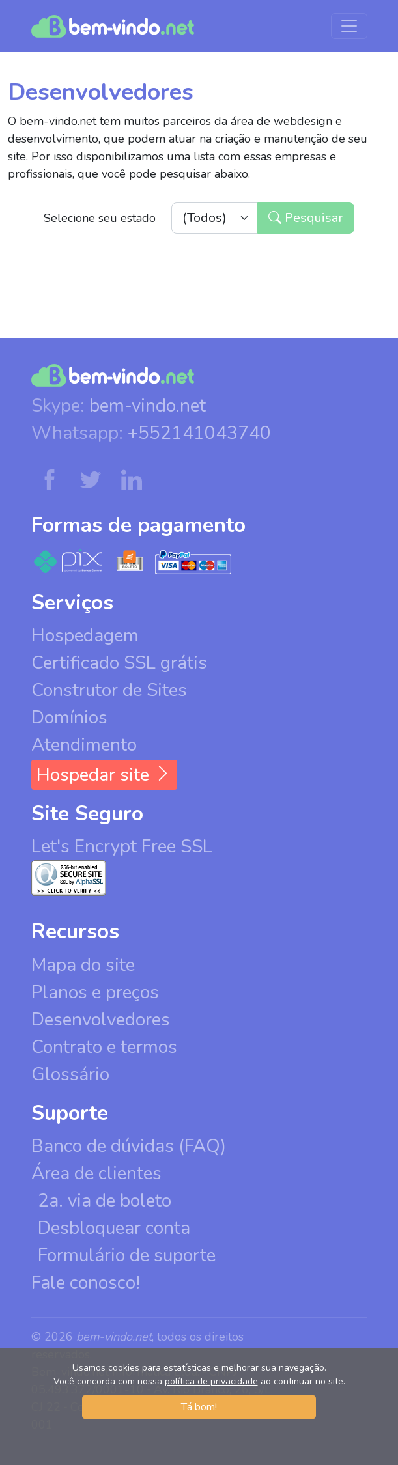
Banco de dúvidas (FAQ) (128, 1146)
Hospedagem (85, 635)
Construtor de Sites (109, 690)
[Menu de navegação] (349, 26)
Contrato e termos (104, 1047)
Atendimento (84, 744)
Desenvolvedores (100, 1019)
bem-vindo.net (147, 405)
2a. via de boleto (104, 1200)
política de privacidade (211, 1381)
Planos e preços (95, 992)
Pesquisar (305, 218)
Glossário (70, 1074)
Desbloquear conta (114, 1228)
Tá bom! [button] (199, 1407)
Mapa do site (83, 965)
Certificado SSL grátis (119, 662)
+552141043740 (199, 433)
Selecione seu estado (100, 218)
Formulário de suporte (127, 1255)
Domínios (69, 717)
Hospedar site (104, 774)
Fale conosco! (85, 1282)
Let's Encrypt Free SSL (121, 846)
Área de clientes (96, 1173)
